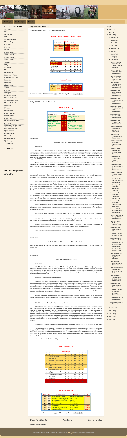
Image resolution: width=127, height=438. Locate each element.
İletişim (30, 22)
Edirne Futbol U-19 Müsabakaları (116, 298)
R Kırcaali (7, 108)
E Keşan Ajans (9, 52)
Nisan (113, 54)
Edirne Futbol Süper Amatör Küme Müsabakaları (115, 93)
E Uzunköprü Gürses (11, 77)
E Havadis (7, 47)
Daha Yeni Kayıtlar (39, 420)
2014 (111, 35)
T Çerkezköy (8, 141)
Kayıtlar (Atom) (41, 424)
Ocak (113, 307)
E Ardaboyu (8, 34)
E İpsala (6, 87)
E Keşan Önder (9, 60)
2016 (111, 29)
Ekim (113, 43)
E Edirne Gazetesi (10, 39)
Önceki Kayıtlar (95, 420)
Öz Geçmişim (20, 22)
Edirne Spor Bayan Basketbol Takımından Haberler (116, 187)
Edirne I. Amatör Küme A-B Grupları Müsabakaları (115, 292)
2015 (111, 32)
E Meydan (7, 62)
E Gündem (7, 44)
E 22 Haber (7, 29)
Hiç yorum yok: (64, 94)
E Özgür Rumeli (9, 85)
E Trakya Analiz (9, 72)
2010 (111, 319)
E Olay (6, 65)
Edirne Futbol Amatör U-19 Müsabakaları (115, 115)
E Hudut (6, 49)
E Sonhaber (8, 67)
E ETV (6, 37)
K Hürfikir (7, 90)
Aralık (113, 37)
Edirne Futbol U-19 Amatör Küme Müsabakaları (116, 244)
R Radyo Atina (8, 110)
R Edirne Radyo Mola (11, 100)
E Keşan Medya (9, 57)
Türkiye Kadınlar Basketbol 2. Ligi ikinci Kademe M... (116, 129)
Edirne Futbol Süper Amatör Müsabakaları (115, 285)
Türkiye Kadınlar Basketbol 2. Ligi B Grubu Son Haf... (116, 203)
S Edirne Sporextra (10, 136)
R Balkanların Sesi (10, 95)
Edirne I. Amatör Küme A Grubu (116, 239)
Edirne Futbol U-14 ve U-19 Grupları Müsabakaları (116, 180)
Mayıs (113, 51)
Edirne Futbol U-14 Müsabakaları (116, 303)
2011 (111, 316)
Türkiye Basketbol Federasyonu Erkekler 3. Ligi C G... (116, 270)
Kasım (113, 40)
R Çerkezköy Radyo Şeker (12, 125)
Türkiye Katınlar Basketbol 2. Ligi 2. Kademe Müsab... (116, 64)
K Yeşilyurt (7, 93)
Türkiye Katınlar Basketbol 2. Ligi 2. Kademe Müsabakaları (47, 30)
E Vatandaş (7, 80)
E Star (6, 70)
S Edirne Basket (9, 133)
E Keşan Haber (9, 54)
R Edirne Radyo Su (10, 103)
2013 (111, 311)
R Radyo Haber (9, 115)
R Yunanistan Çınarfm (11, 120)
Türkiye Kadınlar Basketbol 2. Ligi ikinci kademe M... (116, 195)
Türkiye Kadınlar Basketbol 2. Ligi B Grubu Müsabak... (116, 256)
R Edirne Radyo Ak (10, 98)
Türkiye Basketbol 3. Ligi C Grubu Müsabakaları (116, 216)
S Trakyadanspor (9, 138)
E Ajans (6, 32)
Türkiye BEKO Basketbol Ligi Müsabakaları (43, 102)
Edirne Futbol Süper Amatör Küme (115, 229)
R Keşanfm (7, 105)
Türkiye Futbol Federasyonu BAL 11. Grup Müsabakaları (115, 85)
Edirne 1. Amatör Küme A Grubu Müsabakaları (116, 174)
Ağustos (114, 48)
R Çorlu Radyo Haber (11, 128)
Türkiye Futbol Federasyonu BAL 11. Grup (115, 222)
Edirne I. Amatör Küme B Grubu (116, 234)
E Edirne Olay (8, 42)
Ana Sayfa (7, 22)
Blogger (71, 433)
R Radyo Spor (8, 118)
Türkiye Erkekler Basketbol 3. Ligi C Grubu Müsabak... (116, 143)
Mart (112, 57)
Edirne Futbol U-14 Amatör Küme (116, 249)
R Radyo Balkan (9, 113)
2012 (111, 313)
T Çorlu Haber (8, 143)
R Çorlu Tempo (9, 131)
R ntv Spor (7, 123)
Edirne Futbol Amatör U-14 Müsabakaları (115, 122)
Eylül (113, 45)
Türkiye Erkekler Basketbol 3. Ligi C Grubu (116, 77)
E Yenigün (7, 82)
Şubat (113, 59)
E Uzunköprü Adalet (10, 75)
